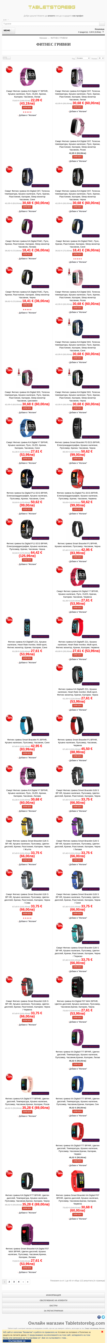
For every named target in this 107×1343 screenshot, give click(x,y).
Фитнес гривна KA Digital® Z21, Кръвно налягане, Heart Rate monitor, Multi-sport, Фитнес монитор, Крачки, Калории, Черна (77, 692)
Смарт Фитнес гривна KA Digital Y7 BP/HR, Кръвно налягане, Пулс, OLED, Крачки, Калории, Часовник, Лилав (27, 94)
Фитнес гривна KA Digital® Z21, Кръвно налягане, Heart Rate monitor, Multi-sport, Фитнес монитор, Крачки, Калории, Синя (27, 645)
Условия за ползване (67, 1332)
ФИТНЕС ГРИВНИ (59, 38)
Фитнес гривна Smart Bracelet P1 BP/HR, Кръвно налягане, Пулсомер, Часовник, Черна (77, 544)
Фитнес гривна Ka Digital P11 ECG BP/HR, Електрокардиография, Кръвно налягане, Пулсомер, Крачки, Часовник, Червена (77, 496)
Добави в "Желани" (28, 115)
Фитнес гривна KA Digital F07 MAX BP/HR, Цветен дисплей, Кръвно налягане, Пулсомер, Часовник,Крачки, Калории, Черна (77, 1004)
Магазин (43, 38)
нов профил (77, 16)
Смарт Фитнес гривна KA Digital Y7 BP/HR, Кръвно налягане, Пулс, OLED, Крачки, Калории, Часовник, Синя (27, 445)
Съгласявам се (16, 1341)
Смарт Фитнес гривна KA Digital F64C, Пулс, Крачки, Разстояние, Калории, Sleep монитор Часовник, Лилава (27, 244)
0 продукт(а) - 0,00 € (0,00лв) (89, 32)
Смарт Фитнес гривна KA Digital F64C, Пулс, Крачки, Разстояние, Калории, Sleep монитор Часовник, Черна (27, 295)
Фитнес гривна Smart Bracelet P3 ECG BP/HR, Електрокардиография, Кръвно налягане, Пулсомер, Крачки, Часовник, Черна (77, 445)
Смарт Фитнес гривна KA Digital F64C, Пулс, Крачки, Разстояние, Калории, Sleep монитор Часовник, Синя (77, 244)
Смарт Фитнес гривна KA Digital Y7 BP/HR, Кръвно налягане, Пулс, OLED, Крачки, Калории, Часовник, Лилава (27, 793)
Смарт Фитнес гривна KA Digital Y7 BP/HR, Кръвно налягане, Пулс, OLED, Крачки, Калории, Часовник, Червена (78, 594)
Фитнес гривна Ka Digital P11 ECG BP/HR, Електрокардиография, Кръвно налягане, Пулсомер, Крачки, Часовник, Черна (27, 546)
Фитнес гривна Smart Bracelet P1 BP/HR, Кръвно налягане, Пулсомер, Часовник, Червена (78, 742)
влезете (51, 16)
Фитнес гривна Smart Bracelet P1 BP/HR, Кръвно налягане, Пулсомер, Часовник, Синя (27, 741)
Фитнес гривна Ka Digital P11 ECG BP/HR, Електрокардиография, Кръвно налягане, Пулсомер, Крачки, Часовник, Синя (27, 496)
